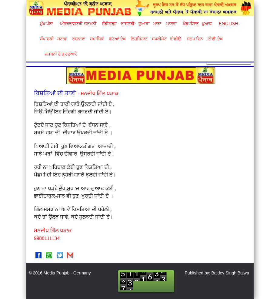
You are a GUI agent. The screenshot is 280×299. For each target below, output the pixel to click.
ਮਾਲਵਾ (171, 23)
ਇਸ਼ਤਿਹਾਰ (139, 39)
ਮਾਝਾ (157, 23)
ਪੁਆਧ (207, 23)
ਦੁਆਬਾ (144, 23)
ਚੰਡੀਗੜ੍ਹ (109, 23)
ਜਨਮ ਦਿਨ (195, 39)
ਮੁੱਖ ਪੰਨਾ (46, 23)
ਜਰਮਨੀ (90, 23)
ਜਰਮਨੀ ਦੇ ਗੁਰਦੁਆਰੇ (59, 54)
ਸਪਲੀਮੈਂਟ (159, 39)
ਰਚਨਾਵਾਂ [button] (78, 39)
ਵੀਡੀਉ (175, 39)
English (228, 23)
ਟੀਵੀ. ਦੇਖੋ (215, 39)
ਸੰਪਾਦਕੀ (47, 39)
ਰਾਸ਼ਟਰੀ (127, 23)
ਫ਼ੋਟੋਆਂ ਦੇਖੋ (117, 39)
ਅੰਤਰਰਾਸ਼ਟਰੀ (70, 23)
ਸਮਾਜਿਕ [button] (97, 39)
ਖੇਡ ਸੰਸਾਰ (190, 23)
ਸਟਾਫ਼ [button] (62, 39)
